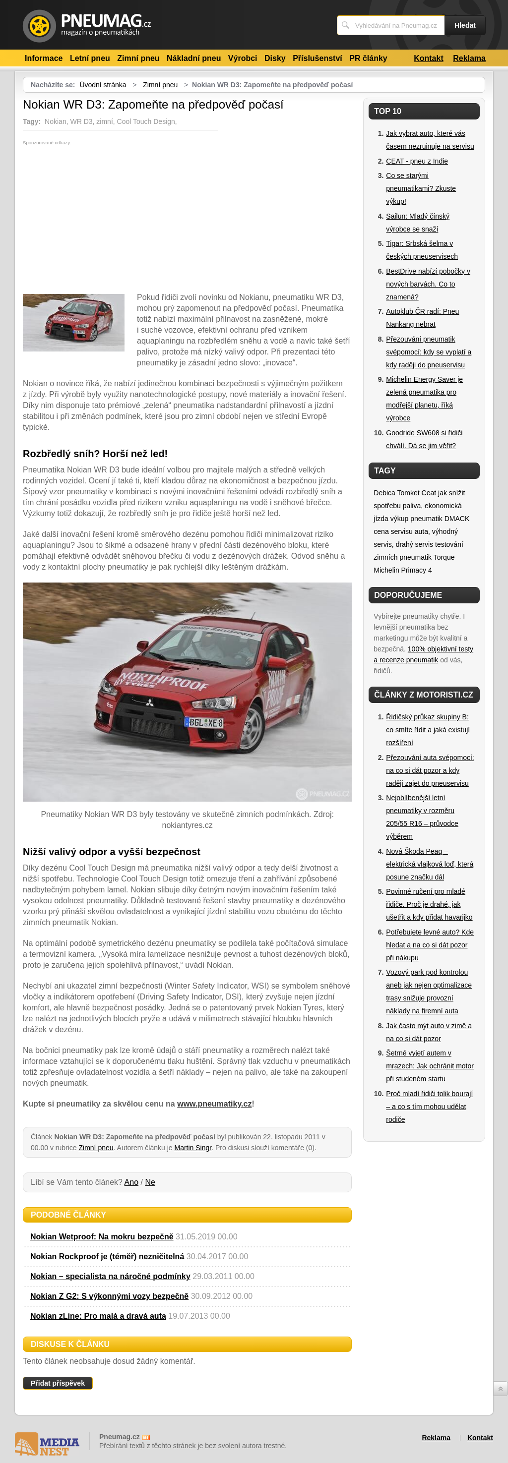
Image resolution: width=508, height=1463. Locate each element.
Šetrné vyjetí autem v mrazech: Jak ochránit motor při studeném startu (430, 1066)
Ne (150, 1182)
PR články (368, 58)
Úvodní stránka (102, 85)
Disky (275, 58)
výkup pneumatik (416, 519)
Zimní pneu (138, 58)
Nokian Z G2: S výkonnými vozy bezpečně (109, 1296)
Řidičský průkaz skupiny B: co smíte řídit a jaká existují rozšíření (428, 730)
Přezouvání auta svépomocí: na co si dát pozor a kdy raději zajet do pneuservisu (430, 770)
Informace (44, 58)
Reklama (469, 58)
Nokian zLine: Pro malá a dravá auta (98, 1316)
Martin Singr (193, 1148)
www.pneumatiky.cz (214, 1104)
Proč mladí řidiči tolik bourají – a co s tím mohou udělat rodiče (429, 1106)
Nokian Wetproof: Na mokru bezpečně (102, 1236)
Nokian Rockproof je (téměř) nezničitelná (107, 1256)
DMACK (457, 519)
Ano (131, 1182)
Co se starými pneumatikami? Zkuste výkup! (421, 188)
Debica (384, 493)
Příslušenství (317, 58)
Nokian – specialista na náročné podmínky (110, 1276)
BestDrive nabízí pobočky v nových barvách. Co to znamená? (428, 284)
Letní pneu (90, 58)
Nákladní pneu (194, 58)
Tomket (408, 493)
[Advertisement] (106, 219)
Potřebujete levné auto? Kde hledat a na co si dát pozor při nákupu (430, 945)
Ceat (429, 493)
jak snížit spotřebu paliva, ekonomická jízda (419, 506)
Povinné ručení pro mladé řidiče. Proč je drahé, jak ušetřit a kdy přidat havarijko (429, 904)
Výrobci (242, 58)
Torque (444, 557)
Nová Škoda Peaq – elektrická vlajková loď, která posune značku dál (429, 864)
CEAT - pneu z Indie (417, 161)
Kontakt (429, 58)
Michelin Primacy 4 (403, 570)
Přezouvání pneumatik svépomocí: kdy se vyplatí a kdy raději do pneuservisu (428, 352)
